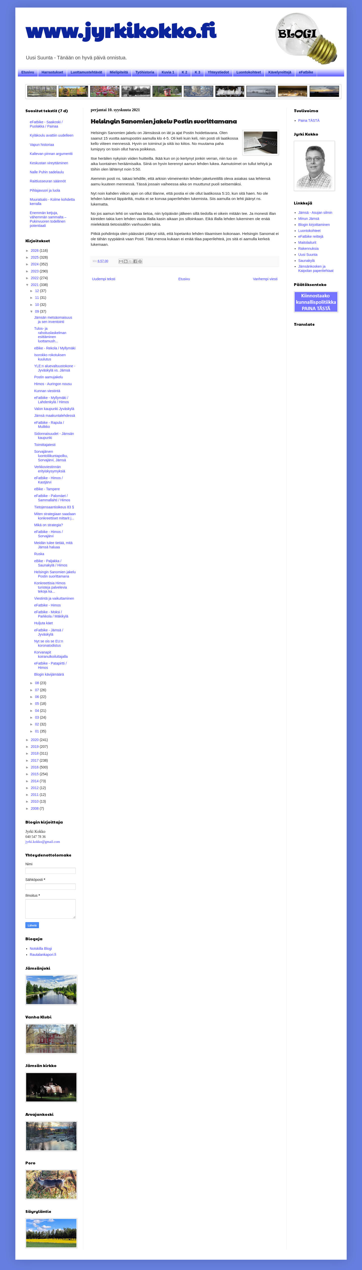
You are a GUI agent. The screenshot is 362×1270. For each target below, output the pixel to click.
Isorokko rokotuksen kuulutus (50, 357)
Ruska (39, 554)
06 (37, 697)
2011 (35, 795)
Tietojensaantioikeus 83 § (54, 507)
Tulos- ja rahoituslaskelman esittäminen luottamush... (50, 334)
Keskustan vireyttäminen (49, 163)
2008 (35, 808)
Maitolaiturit (307, 242)
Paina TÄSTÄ (309, 120)
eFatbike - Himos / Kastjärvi (48, 480)
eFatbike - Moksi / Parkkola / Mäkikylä (51, 614)
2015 (35, 774)
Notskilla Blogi (41, 949)
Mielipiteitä (119, 72)
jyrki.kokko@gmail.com (42, 842)
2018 (35, 753)
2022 (35, 278)
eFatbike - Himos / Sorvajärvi (48, 534)
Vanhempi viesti (265, 279)
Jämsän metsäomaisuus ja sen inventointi (53, 319)
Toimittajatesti (45, 445)
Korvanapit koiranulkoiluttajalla (51, 654)
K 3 (197, 72)
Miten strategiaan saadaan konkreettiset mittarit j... (55, 516)
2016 (35, 767)
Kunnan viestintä (47, 391)
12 (37, 291)
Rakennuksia (308, 249)
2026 (35, 251)
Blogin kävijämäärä (49, 674)
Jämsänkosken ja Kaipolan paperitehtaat (316, 268)
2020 (35, 740)
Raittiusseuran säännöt (48, 181)
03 (37, 717)
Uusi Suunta (308, 255)
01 (37, 731)
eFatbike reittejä (311, 236)
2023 (35, 271)
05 (37, 704)
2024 (35, 264)
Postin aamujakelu (48, 377)
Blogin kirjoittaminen (314, 225)
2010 (35, 801)
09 (37, 311)
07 (37, 690)
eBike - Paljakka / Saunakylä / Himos (50, 563)
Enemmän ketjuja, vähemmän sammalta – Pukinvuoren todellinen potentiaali (48, 219)
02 (37, 724)
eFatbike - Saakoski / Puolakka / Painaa (46, 124)
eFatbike (306, 72)
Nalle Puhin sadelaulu (47, 172)
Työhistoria (144, 72)
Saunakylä (306, 261)
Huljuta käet (43, 623)
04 (37, 711)
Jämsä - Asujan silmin (315, 213)
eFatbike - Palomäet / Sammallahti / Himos (52, 498)
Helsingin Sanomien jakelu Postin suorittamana (55, 574)
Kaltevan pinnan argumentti (51, 154)
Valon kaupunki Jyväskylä (54, 409)
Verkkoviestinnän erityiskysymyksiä (49, 469)
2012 (35, 788)
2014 (35, 781)
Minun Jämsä (308, 219)
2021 (35, 285)
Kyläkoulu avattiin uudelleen (52, 135)
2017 (35, 760)
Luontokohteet (249, 72)
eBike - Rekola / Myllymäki (54, 348)
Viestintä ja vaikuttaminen (54, 598)
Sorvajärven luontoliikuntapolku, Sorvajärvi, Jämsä (51, 455)
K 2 (184, 72)
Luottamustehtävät (86, 72)
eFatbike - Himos (47, 605)
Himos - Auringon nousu (53, 384)
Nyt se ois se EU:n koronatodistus (48, 643)
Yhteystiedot (218, 72)
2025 (35, 257)
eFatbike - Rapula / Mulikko (49, 425)
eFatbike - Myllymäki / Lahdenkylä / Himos (51, 400)
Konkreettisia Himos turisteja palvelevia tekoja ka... (50, 587)
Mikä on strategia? (48, 525)
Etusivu (27, 72)
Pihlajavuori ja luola (45, 190)
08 (37, 683)
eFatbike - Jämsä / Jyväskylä (48, 632)
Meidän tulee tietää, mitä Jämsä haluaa (53, 545)
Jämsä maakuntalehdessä (54, 416)
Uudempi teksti (103, 279)
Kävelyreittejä (279, 72)
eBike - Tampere (47, 489)
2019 (35, 747)
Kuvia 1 (168, 72)
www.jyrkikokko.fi (120, 30)
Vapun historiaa (42, 145)
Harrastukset (52, 72)
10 (37, 305)
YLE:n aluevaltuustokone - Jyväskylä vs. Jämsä (54, 368)
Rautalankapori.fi (43, 955)
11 (37, 298)
